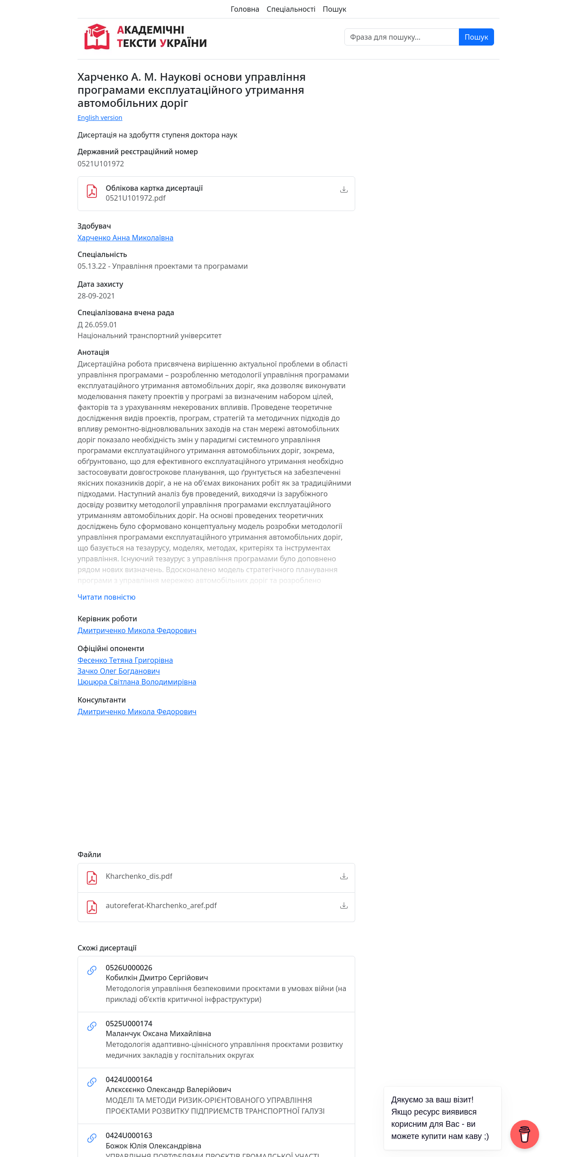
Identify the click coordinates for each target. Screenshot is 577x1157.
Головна (245, 9)
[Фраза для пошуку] (401, 37)
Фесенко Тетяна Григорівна (125, 660)
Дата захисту (100, 284)
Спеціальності (291, 9)
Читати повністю (107, 597)
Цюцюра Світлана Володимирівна (137, 682)
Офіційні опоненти (111, 648)
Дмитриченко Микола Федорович (137, 630)
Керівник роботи (107, 619)
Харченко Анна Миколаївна (126, 238)
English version (100, 117)
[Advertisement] (216, 787)
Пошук (334, 9)
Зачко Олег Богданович (119, 671)
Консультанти (102, 700)
